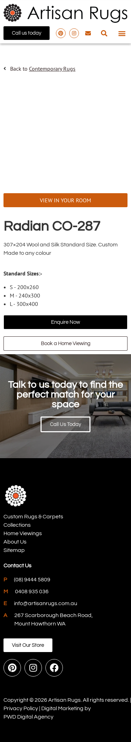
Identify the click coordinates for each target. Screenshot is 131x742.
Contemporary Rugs (52, 68)
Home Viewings (22, 533)
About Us (15, 542)
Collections (17, 525)
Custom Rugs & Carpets (33, 516)
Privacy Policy (20, 708)
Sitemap (14, 550)
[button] (104, 33)
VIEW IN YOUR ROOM (65, 200)
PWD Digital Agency (28, 717)
